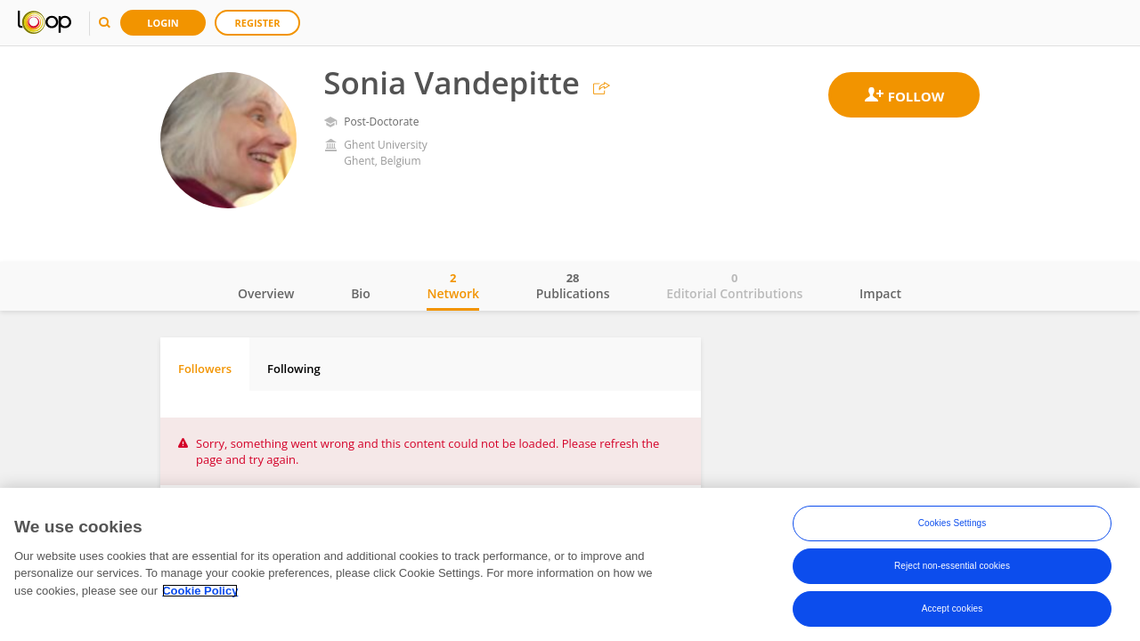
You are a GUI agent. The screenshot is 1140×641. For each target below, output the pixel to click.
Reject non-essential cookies (952, 566)
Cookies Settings (952, 523)
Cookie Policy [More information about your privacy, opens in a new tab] (200, 590)
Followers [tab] (205, 369)
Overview (266, 293)
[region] (570, 564)
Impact (880, 293)
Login (163, 22)
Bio (360, 293)
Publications (573, 286)
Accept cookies (952, 608)
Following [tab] (294, 369)
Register (258, 22)
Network (453, 286)
